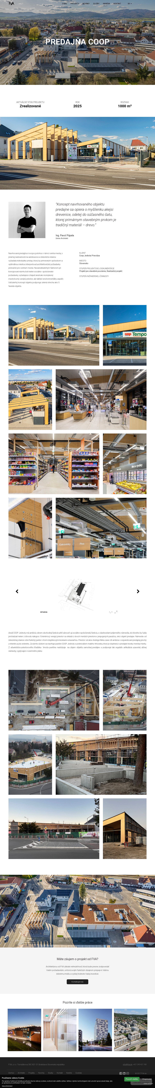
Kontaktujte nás (77, 982)
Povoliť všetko (132, 1079)
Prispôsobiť (147, 1079)
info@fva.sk (127, 1064)
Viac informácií (7, 1086)
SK (130, 4)
